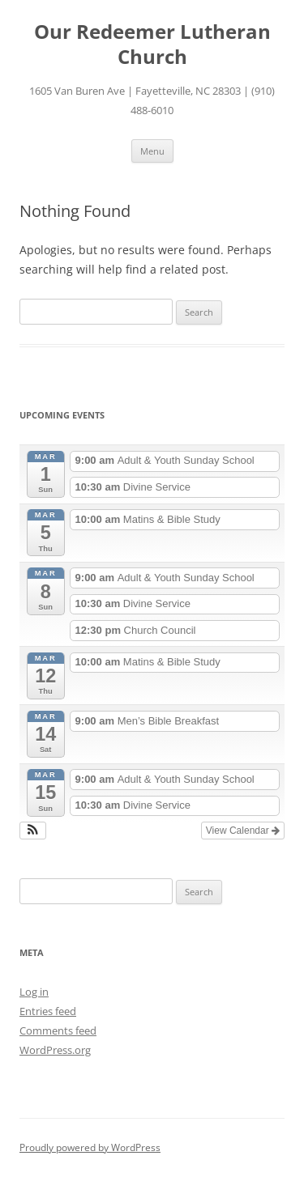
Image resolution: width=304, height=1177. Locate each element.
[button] (32, 830)
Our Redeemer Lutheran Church (152, 44)
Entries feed (47, 1011)
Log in (34, 991)
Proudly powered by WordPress (90, 1147)
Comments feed (57, 1030)
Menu (152, 151)
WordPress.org (55, 1050)
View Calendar (243, 830)
